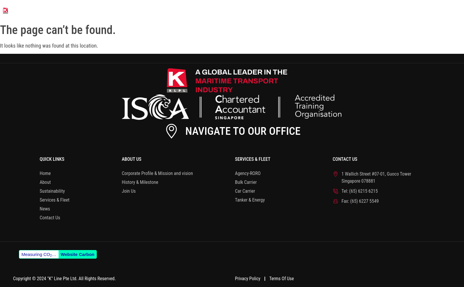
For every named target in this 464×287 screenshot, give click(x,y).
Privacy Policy (248, 278)
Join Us (129, 191)
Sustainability (297, 10)
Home (217, 10)
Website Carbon (77, 254)
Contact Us (445, 10)
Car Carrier (245, 191)
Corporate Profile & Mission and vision (157, 173)
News (405, 10)
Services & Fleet (357, 10)
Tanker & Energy (250, 200)
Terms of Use (283, 278)
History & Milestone (140, 182)
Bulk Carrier (246, 182)
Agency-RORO (248, 173)
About (251, 10)
